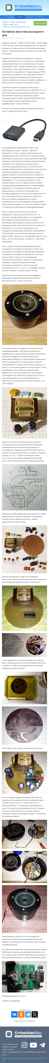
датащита (8, 458)
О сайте (39, 17)
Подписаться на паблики (24, 1021)
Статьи (20, 17)
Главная (10, 17)
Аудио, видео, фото (11, 24)
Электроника (21, 22)
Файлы (29, 17)
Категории (40, 23)
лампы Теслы (19, 268)
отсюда (22, 996)
